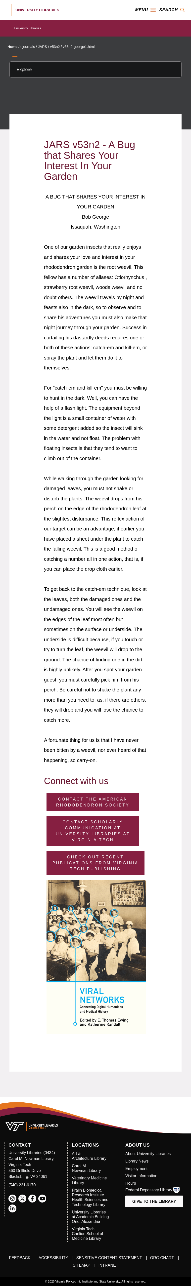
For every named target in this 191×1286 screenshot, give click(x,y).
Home (12, 47)
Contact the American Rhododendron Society (93, 802)
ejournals (27, 47)
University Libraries (27, 28)
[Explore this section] (95, 69)
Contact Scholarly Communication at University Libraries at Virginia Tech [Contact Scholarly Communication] (93, 831)
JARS (42, 47)
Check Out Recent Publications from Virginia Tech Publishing (95, 863)
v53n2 (55, 47)
